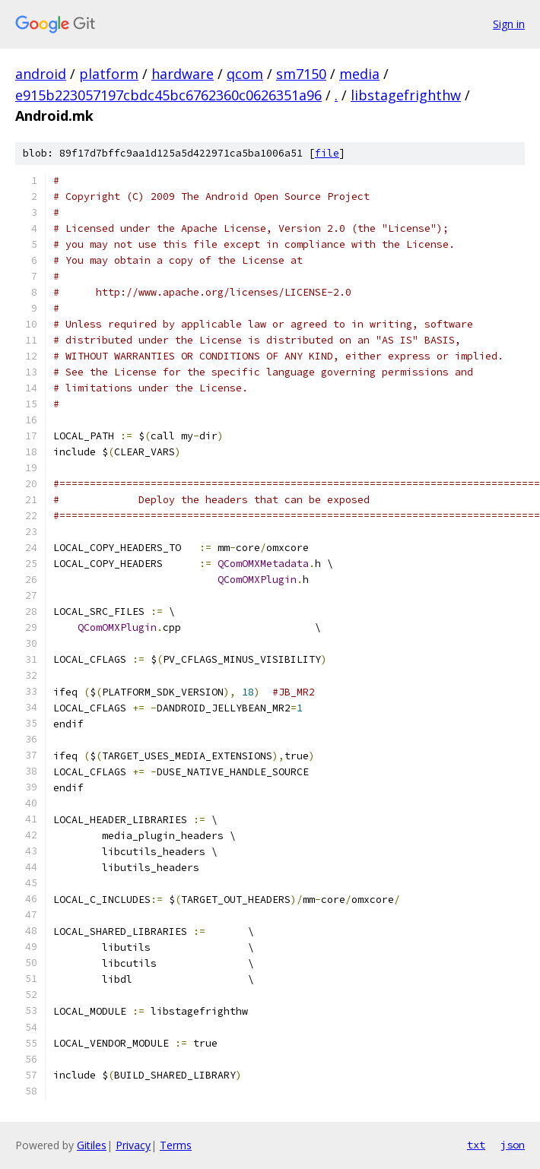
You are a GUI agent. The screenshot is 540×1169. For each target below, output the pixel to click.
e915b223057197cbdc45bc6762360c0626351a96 (168, 95)
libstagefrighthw (406, 95)
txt (476, 1145)
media (359, 74)
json (512, 1145)
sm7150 (301, 74)
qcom (245, 74)
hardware (182, 74)
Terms (176, 1145)
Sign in (509, 24)
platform (108, 74)
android (40, 74)
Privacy (133, 1145)
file (327, 153)
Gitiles (91, 1145)
